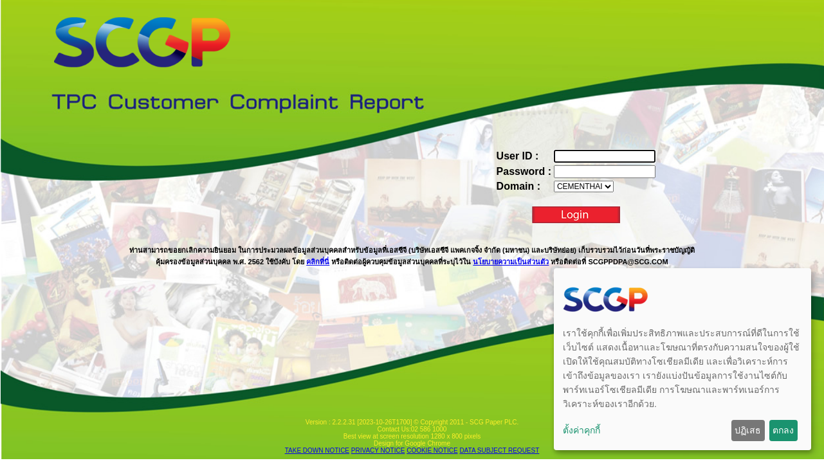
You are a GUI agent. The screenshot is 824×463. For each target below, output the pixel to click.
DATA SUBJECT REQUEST (499, 450)
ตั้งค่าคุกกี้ (581, 430)
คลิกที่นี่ (317, 262)
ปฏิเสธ (748, 430)
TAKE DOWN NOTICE (317, 450)
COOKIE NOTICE (432, 450)
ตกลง (783, 430)
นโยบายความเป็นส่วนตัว (511, 262)
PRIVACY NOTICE (378, 450)
